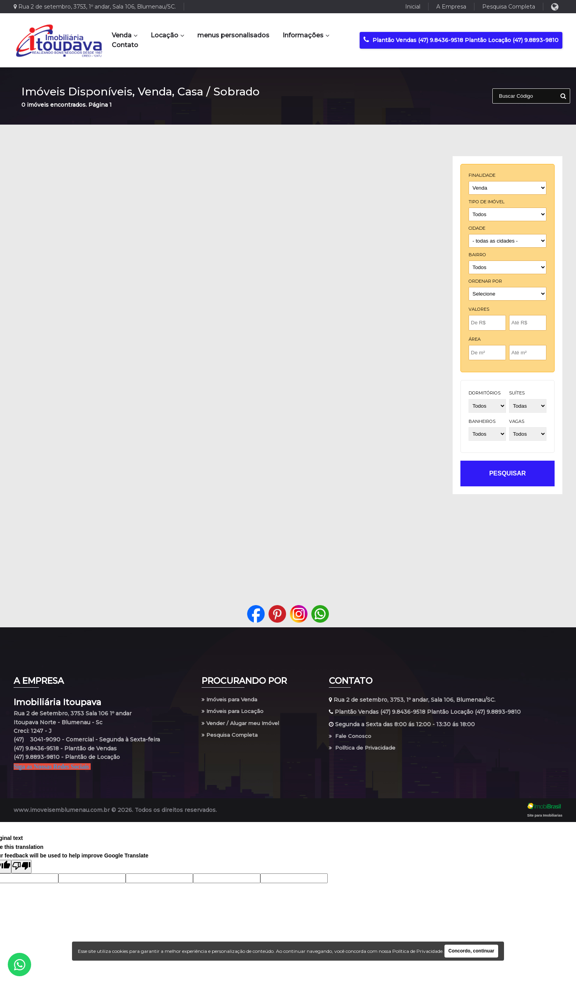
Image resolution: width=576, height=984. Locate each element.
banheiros (482, 421)
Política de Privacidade (364, 748)
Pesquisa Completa (508, 6)
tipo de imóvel (486, 201)
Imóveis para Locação (234, 711)
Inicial (412, 6)
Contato (125, 45)
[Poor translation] (21, 866)
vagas (516, 421)
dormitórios (484, 393)
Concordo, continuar (471, 951)
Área (475, 339)
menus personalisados (233, 35)
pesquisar (507, 473)
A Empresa (451, 6)
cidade (477, 228)
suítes (517, 393)
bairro (477, 254)
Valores (479, 309)
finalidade (482, 175)
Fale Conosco (351, 736)
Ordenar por (485, 281)
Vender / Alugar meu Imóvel (243, 724)
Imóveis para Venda (231, 699)
